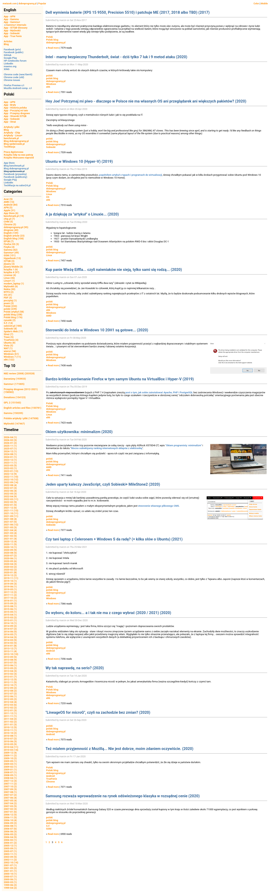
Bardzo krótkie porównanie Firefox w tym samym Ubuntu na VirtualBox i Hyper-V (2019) (120, 379)
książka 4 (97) (11, 272)
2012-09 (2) (10, 688)
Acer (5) (8, 199)
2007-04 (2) (10, 803)
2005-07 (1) (10, 851)
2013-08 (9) (10, 659)
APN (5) (8, 207)
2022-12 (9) (10, 473)
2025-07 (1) (10, 448)
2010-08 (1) (10, 735)
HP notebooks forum (15, 60)
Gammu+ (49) (11, 252)
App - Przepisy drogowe (17, 113)
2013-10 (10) (11, 654)
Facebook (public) (13, 52)
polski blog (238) (13, 314)
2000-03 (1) (10, 882)
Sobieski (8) (10, 328)
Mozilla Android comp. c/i (18, 88)
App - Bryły (10, 104)
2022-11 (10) (11, 476)
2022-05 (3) (10, 493)
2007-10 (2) (10, 786)
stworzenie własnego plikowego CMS (158, 505)
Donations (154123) (15, 397)
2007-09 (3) (10, 789)
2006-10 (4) (10, 820)
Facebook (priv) (12, 49)
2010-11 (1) (10, 730)
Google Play (10, 58)
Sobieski (51, 147)
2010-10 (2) (10, 733)
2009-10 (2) (10, 758)
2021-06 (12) (11, 524)
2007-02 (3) (10, 809)
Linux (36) (9, 278)
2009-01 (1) (10, 769)
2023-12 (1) (10, 459)
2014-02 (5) (10, 642)
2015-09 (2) (10, 603)
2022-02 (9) (10, 502)
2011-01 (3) (10, 724)
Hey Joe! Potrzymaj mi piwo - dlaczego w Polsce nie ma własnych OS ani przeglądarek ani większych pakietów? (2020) (146, 101)
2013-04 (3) (10, 671)
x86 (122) (9, 359)
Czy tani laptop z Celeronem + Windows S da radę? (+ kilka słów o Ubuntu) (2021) (114, 539)
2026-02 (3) (10, 440)
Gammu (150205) (13, 413)
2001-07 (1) (10, 865)
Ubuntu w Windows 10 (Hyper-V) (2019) (79, 161)
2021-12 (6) (10, 507)
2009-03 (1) (10, 764)
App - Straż (10, 121)
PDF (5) (8, 297)
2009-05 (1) (10, 761)
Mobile (264, 3)
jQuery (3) (9, 263)
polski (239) (10, 308)
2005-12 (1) (10, 845)
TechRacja (9, 146)
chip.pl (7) (9, 218)
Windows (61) (11, 354)
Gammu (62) (11, 249)
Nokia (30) (9, 289)
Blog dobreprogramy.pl (16, 141)
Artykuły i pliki (11, 127)
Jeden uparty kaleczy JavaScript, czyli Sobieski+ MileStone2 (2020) (103, 484)
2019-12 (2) (10, 575)
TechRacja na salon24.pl (17, 185)
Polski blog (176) (13, 317)
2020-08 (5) (10, 552)
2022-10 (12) (11, 479)
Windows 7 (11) (12, 356)
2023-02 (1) (10, 468)
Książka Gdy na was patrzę (18, 154)
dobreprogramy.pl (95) (16, 227)
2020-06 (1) (10, 558)
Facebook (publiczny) (15, 177)
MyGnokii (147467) (14, 423)
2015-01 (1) (10, 620)
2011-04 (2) (10, 718)
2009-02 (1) (10, 766)
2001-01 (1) (10, 871)
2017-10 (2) (10, 597)
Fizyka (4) (9, 247)
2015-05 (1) (10, 611)
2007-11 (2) (10, 783)
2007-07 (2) (10, 795)
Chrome (50, 781)
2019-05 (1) (10, 589)
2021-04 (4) (10, 530)
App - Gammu (11, 19)
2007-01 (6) (10, 811)
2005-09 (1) (10, 848)
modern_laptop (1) (14, 283)
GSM (48, 828)
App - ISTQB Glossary (15, 27)
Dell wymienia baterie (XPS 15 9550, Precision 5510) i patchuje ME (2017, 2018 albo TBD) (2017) (128, 12)
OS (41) (8, 294)
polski (49, 75)
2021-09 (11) (11, 516)
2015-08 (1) (10, 606)
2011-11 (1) (10, 716)
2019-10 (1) (10, 581)
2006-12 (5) (10, 814)
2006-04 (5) (10, 837)
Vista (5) (8, 345)
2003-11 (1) (10, 854)
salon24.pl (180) (13, 325)
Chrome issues (12, 80)
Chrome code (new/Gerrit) (18, 74)
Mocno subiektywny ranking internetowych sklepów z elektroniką (106, 448)
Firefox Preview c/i (14, 85)
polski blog (52, 78)
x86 (48, 86)
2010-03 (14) (11, 749)
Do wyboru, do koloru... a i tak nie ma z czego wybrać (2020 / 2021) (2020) (108, 612)
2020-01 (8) (10, 572)
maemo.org (10, 66)
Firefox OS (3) (11, 244)
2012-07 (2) (10, 693)
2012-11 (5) (10, 682)
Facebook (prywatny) (15, 174)
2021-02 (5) (10, 535)
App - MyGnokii (12, 30)
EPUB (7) (9, 241)
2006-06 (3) (10, 831)
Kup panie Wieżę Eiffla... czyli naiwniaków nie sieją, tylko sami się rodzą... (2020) (114, 269)
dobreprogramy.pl (28, 3)
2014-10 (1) (10, 623)
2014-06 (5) (10, 631)
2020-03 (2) (10, 566)
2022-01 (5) (10, 504)
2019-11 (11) (11, 578)
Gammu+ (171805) (14, 384)
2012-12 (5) (10, 679)
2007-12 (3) (10, 780)
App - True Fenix (13, 36)
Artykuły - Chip (12, 132)
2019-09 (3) (10, 583)
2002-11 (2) (10, 859)
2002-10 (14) (11, 862)
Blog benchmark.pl (14, 165)
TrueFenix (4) (11, 339)
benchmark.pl (11, 138)
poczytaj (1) (10, 300)
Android (50, 650)
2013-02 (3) (10, 673)
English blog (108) (14, 238)
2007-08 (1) (10, 792)
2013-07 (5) (10, 662)
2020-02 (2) (10, 569)
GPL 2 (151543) (12, 402)
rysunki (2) (9, 320)
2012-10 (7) (10, 685)
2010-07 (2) (10, 738)
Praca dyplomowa (13, 152)
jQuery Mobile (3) (13, 266)
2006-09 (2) (10, 823)
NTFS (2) (9, 292)
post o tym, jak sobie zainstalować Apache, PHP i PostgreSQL (159, 392)
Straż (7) (8, 334)
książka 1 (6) (11, 269)
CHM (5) (8, 221)
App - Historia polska (15, 107)
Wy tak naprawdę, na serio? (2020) (75, 668)
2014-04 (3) (10, 637)
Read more (53, 48)
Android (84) (11, 204)
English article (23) (14, 235)
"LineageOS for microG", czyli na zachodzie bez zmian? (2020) (98, 712)
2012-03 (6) (10, 704)
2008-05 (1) (10, 775)
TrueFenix (51, 778)
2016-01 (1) (10, 600)
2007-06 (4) (10, 797)
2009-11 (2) (10, 755)
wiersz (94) (10, 351)
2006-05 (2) (10, 834)
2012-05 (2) (10, 699)
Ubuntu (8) (9, 342)
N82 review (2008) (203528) (19, 373)
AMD (49, 315)
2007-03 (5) (10, 806)
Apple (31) (9, 210)
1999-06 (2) (10, 885)
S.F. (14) (8, 323)
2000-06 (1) (10, 879)
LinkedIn (8, 63)
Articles (8, 41)
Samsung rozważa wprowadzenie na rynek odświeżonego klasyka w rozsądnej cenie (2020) (123, 796)
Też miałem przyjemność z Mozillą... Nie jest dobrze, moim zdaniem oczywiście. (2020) (119, 748)
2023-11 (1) (10, 462)
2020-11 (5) (10, 544)
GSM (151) (10, 255)
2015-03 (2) (10, 617)
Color (256, 3)
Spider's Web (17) (13, 331)
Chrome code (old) (14, 77)
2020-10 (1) (10, 547)
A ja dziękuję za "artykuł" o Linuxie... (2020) (82, 214)
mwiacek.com (10, 3)
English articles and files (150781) (22, 407)
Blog (6, 44)
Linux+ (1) (9, 280)
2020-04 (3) (10, 564)
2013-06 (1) (10, 665)
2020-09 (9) (10, 550)
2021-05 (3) (10, 527)
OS (47, 197)
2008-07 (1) (10, 772)
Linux (49, 194)
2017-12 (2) (10, 592)
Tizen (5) (9, 337)
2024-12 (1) (10, 451)
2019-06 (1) (10, 586)
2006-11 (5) (10, 817)
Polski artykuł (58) (14, 311)
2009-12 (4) (10, 752)
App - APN (9, 16)
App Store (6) (11, 213)
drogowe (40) (11, 230)
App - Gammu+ (12, 22)
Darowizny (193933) (15, 378)
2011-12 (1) (10, 713)
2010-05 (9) (10, 744)
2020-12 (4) (10, 541)
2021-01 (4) (10, 538)
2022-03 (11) (11, 499)
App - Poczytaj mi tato (16, 110)
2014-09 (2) (10, 626)
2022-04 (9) (10, 496)
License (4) (10, 275)
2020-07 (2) (10, 555)
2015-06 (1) (10, 609)
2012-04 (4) (10, 702)
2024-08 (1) (10, 454)
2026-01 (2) (10, 443)
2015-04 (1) (10, 614)
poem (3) (9, 303)
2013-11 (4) (10, 651)
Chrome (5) (10, 224)
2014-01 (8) (10, 645)
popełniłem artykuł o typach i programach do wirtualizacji (130, 174)
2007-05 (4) (10, 800)
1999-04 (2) (10, 887)
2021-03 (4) (10, 533)
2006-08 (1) (10, 825)
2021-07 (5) (10, 521)
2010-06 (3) (10, 741)
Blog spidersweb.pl (14, 143)
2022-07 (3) (10, 488)
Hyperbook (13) (12, 258)
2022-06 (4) (10, 490)
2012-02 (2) (10, 707)
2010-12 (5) (10, 727)
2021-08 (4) (10, 519)
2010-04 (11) (11, 747)
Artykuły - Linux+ (13, 135)
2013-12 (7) (10, 648)
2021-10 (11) (11, 513)
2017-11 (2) (10, 595)
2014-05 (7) (10, 634)
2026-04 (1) (10, 437)
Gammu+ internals (16, 24)
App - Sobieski (12, 33)
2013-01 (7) (10, 676)
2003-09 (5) (10, 856)
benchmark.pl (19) (14, 216)
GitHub (7, 55)
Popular (42, 3)
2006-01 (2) (10, 842)
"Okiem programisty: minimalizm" (183, 445)
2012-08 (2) (10, 690)
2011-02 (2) (10, 721)
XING (6, 69)
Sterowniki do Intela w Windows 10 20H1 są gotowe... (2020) (97, 330)
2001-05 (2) (10, 868)
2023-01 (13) (11, 471)
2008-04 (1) (10, 778)
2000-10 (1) (10, 873)
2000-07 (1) (10, 876)
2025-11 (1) (10, 445)
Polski (49, 36)
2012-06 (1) (10, 696)
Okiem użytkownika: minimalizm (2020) (79, 432)
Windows (51, 84)
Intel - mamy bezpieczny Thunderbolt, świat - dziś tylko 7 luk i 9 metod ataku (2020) (116, 57)
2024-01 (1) (10, 457)
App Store (9, 162)
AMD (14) (9, 201)
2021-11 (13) (11, 510)
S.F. (48, 825)
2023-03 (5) (10, 465)
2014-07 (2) (10, 628)
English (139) (11, 232)
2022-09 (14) (11, 482)
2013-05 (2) (10, 668)
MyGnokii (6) (11, 286)
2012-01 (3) (10, 710)
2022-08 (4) (10, 485)
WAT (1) (8, 348)
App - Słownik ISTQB (15, 116)
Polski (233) (10, 306)
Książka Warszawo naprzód (19, 157)
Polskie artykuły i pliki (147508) (21, 418)
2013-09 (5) (10, 657)
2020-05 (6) (10, 561)
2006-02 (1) (10, 840)
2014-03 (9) (10, 640)
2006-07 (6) (10, 828)
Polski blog (52, 39)
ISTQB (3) (9, 261)
